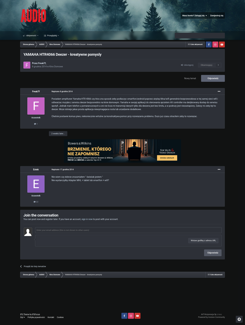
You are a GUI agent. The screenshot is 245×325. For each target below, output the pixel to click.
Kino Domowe (56, 66)
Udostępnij (187, 65)
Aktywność (31, 35)
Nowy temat (190, 78)
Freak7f (42, 63)
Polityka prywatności (36, 317)
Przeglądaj (52, 35)
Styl (22, 317)
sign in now (87, 219)
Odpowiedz (213, 78)
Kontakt (51, 317)
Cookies (60, 317)
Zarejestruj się (216, 15)
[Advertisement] (122, 296)
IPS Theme (24, 314)
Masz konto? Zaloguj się (194, 15)
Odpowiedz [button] (212, 252)
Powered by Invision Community (211, 317)
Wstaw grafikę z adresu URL (203, 240)
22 (36, 202)
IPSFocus (36, 314)
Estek (36, 169)
